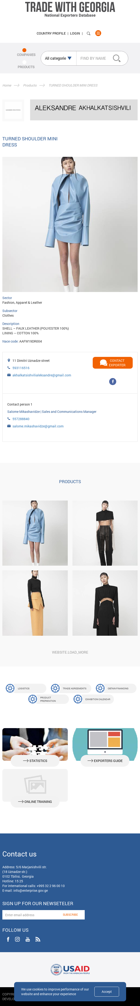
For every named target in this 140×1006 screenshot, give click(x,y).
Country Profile (51, 33)
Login (75, 33)
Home (6, 85)
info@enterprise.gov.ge (30, 890)
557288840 (20, 419)
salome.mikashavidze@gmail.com (38, 426)
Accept (107, 991)
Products (29, 85)
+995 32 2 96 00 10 (51, 886)
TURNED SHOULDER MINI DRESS (72, 85)
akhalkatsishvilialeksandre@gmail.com (41, 375)
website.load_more (70, 652)
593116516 (20, 368)
